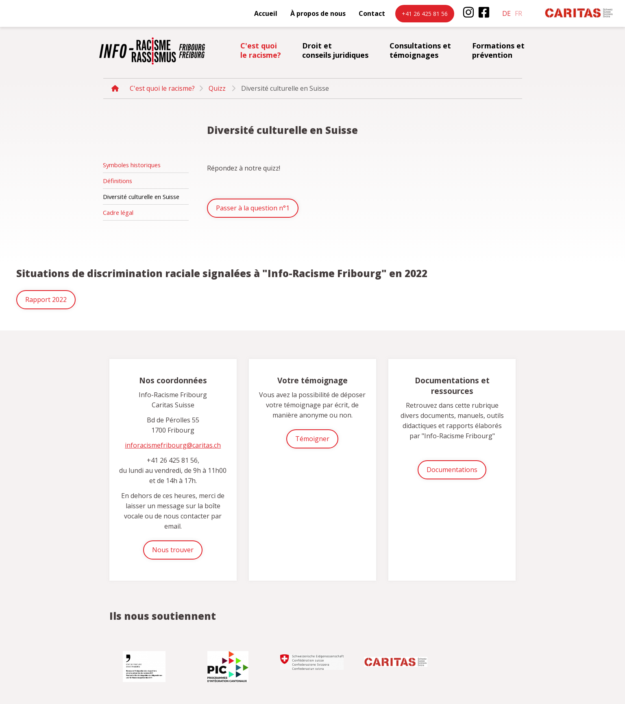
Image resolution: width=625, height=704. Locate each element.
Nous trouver (173, 549)
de (506, 13)
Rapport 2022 (46, 299)
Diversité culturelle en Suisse (141, 196)
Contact (372, 13)
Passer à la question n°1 (253, 207)
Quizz (217, 88)
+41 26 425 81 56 (425, 13)
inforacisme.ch (152, 51)
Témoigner (312, 438)
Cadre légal (118, 212)
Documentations (452, 469)
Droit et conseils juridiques (335, 50)
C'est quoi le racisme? (260, 50)
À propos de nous (318, 13)
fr (518, 13)
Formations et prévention (498, 50)
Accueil (265, 13)
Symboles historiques (132, 165)
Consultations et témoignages (420, 50)
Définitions (117, 181)
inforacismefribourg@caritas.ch (173, 445)
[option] (145, 663)
